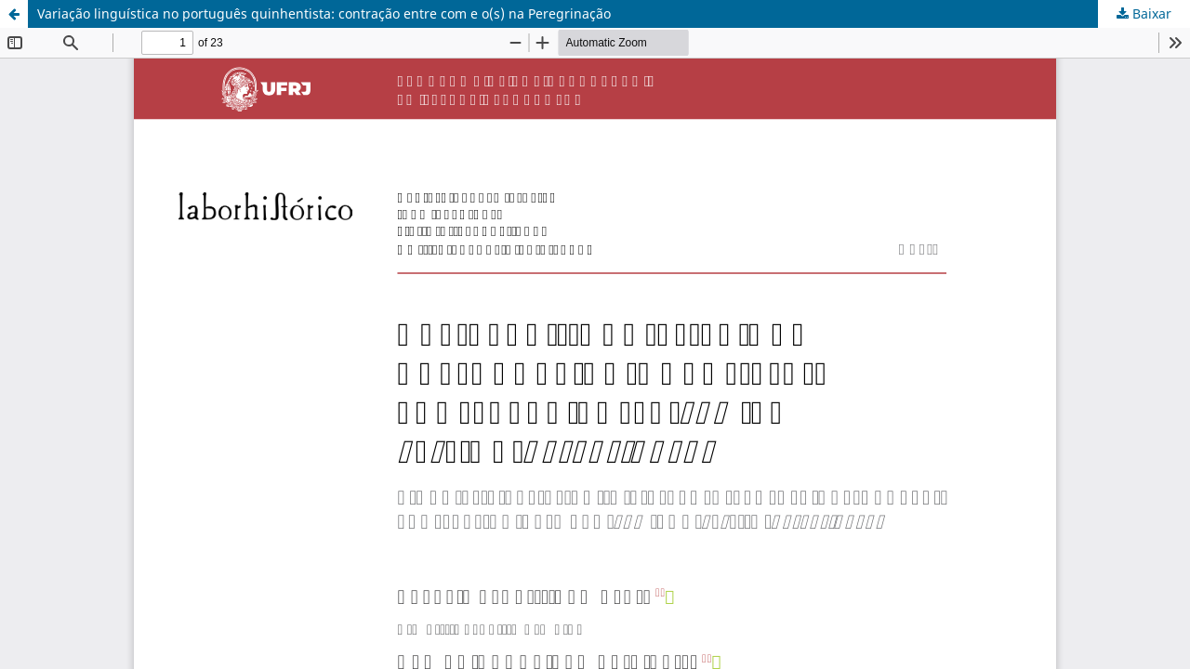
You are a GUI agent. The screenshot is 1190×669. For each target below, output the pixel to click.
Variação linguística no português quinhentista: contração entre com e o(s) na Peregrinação (324, 13)
